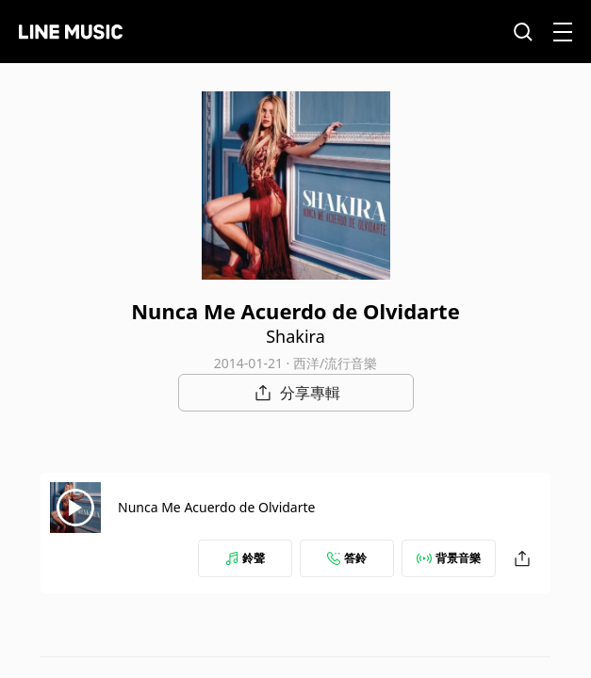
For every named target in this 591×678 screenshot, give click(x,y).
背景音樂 (449, 558)
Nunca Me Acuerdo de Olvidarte (216, 507)
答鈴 (347, 558)
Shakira (295, 336)
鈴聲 (245, 558)
